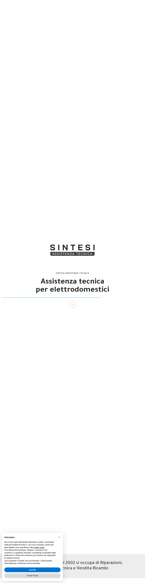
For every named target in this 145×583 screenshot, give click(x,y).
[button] (59, 537)
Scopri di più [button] (32, 575)
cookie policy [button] (39, 547)
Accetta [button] (32, 570)
